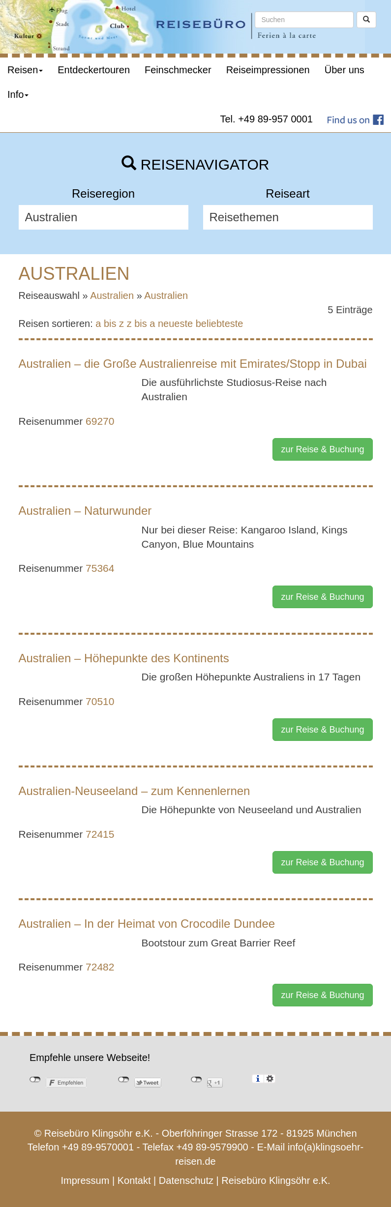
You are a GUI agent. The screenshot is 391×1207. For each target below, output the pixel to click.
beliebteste (219, 323)
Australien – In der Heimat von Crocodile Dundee (147, 923)
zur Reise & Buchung (322, 449)
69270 (100, 421)
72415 (100, 834)
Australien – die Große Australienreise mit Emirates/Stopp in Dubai (193, 363)
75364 (100, 568)
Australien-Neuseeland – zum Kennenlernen (134, 790)
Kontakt (134, 1180)
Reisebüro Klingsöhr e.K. (275, 1180)
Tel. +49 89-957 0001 (266, 119)
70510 (100, 701)
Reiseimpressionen (268, 69)
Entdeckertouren (94, 69)
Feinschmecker (178, 69)
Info (18, 94)
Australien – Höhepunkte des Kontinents (124, 658)
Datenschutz (186, 1180)
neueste (175, 323)
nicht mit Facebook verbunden (35, 1080)
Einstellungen (270, 1079)
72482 (100, 966)
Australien (112, 295)
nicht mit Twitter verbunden (123, 1080)
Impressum (84, 1180)
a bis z (109, 323)
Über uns (344, 69)
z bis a (141, 323)
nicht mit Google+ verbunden (196, 1080)
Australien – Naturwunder (85, 510)
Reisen (25, 69)
